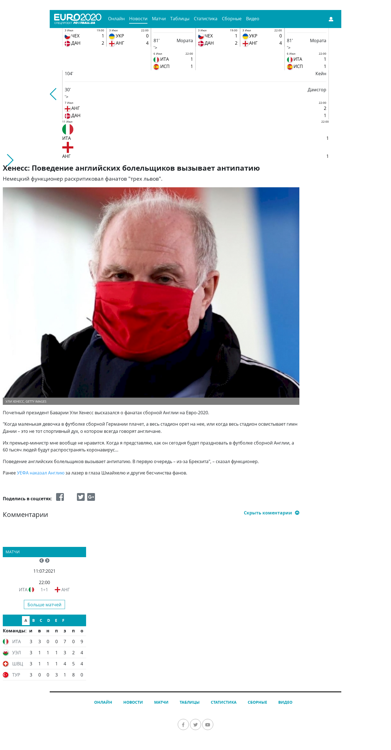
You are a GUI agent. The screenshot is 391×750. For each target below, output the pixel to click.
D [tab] (48, 620)
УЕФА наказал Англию (40, 473)
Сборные (232, 19)
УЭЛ (16, 653)
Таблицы (179, 19)
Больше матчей (44, 605)
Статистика (205, 19)
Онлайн (116, 19)
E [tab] (56, 620)
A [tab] (25, 620)
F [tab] (63, 620)
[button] (53, 94)
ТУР (16, 675)
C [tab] (41, 620)
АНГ (65, 590)
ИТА (23, 590)
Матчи (159, 19)
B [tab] (33, 620)
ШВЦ (17, 664)
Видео (252, 19)
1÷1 (44, 590)
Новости (138, 19)
